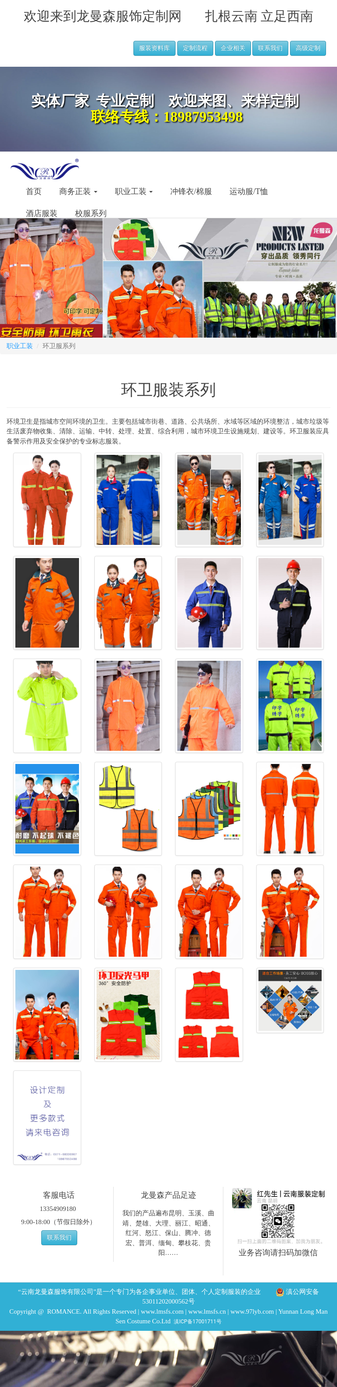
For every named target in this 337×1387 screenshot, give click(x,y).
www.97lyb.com (252, 1311)
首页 (34, 191)
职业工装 (134, 191)
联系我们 (270, 48)
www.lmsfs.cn (207, 1311)
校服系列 (91, 213)
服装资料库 (154, 48)
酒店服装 (41, 213)
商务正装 (78, 191)
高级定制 (308, 48)
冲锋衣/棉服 (191, 191)
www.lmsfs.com (162, 1311)
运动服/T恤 (248, 191)
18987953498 (203, 117)
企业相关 (233, 48)
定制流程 (195, 48)
